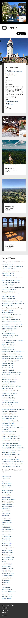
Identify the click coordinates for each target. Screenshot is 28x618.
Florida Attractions (6, 495)
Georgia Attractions (6, 497)
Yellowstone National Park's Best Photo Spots (12, 461)
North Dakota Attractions (7, 559)
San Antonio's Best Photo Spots (9, 411)
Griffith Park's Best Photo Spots (9, 328)
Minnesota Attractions (7, 534)
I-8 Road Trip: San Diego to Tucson (10, 335)
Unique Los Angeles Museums (9, 452)
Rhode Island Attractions (7, 571)
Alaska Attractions (6, 478)
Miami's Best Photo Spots (8, 370)
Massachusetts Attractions (8, 529)
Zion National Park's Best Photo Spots (11, 466)
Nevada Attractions (6, 545)
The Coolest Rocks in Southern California (11, 445)
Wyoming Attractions (6, 598)
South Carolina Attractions (8, 573)
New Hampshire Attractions (8, 548)
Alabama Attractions (6, 476)
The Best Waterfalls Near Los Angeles (10, 440)
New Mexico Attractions (7, 552)
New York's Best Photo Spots (8, 381)
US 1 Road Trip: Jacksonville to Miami (10, 454)
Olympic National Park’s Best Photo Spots (11, 386)
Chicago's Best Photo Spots (8, 296)
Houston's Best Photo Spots (8, 333)
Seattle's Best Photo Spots (8, 423)
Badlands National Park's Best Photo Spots (12, 278)
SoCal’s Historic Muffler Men (8, 434)
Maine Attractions (6, 524)
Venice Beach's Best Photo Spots (9, 457)
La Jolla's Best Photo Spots (8, 347)
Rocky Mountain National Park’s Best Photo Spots (13, 409)
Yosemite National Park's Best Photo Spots (12, 464)
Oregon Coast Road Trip (7, 388)
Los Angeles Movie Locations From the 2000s (12, 356)
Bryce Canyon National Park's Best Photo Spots (13, 287)
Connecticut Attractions (7, 490)
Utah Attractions (5, 582)
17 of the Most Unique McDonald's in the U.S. (12, 266)
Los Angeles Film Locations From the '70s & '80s (13, 351)
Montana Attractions (6, 541)
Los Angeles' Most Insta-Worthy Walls (10, 354)
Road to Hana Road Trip (7, 407)
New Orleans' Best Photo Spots (9, 379)
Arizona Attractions (6, 481)
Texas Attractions (6, 580)
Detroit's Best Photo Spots (8, 312)
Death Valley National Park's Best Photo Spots (12, 308)
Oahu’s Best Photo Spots (8, 384)
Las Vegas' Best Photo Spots (8, 349)
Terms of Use (5, 612)
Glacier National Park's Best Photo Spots (11, 321)
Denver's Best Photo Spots (8, 310)
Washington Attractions (7, 589)
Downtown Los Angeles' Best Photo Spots (11, 314)
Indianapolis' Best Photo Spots (9, 337)
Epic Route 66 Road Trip (7, 317)
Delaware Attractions (6, 492)
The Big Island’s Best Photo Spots (10, 443)
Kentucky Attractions (6, 520)
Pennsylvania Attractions (7, 568)
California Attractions (6, 485)
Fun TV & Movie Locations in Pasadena (11, 319)
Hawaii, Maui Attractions (7, 504)
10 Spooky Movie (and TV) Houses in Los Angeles (13, 261)
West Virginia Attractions (7, 594)
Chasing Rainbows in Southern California (11, 294)
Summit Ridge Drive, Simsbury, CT (14, 71)
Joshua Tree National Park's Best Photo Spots (12, 340)
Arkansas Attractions (6, 483)
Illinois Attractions (6, 511)
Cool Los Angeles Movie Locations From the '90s (13, 303)
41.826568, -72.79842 (11, 75)
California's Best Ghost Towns (9, 291)
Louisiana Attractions (6, 522)
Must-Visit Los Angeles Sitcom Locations (11, 372)
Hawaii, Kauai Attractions (7, 501)
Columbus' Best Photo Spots (8, 298)
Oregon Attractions (6, 566)
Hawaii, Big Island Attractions (8, 499)
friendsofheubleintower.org (12, 101)
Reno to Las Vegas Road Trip (9, 404)
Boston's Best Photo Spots (8, 284)
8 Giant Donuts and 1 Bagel (8, 268)
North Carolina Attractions (8, 557)
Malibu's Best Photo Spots (8, 363)
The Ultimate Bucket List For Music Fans (11, 450)
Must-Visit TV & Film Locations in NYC (11, 374)
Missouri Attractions (6, 538)
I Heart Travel (5, 608)
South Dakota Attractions (7, 575)
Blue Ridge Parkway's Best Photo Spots (11, 282)
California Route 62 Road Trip (9, 289)
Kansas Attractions (6, 518)
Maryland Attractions (6, 527)
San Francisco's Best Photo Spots (10, 416)
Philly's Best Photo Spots (7, 395)
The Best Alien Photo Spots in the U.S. (11, 436)
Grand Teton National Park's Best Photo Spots (12, 324)
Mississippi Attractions (7, 536)
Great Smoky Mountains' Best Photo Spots (12, 326)
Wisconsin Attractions (7, 596)
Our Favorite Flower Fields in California (11, 391)
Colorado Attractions (6, 488)
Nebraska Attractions (6, 543)
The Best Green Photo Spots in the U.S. (11, 438)
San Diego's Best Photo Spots (9, 414)
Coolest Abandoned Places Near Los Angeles (12, 301)
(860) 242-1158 (9, 104)
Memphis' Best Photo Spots (8, 367)
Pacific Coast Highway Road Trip (9, 393)
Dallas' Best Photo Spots (7, 305)
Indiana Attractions (6, 513)
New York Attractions (6, 554)
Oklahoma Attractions (7, 564)
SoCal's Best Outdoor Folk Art (9, 431)
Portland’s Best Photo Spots (8, 400)
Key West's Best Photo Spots (8, 344)
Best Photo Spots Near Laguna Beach (11, 280)
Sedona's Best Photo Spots (8, 425)
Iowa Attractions (5, 515)
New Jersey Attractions (7, 550)
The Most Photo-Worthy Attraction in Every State (13, 447)
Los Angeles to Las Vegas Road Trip (10, 361)
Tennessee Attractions (7, 578)
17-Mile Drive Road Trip (7, 264)
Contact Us (4, 615)
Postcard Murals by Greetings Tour (10, 402)
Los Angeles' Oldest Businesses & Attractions (12, 358)
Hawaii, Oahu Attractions (7, 506)
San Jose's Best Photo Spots (8, 418)
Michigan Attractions (6, 531)
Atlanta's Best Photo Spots (8, 273)
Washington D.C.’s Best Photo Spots (10, 459)
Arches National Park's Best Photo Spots (11, 271)
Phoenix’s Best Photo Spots (8, 397)
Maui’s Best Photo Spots (7, 365)
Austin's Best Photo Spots (8, 275)
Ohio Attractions (5, 561)
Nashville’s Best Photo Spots (8, 377)
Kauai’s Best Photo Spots (8, 342)
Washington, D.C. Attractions (8, 591)
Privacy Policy (5, 610)
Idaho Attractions (6, 508)
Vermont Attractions (6, 584)
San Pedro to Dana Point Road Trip (10, 420)
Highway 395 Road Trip (7, 331)
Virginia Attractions (6, 587)
